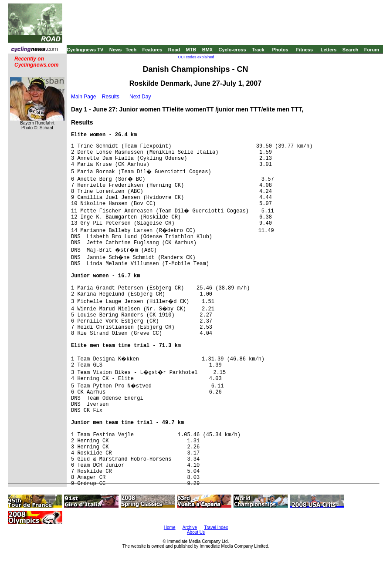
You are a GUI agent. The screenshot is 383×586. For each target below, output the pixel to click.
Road (174, 49)
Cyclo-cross (232, 49)
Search (350, 49)
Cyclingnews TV (85, 49)
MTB (191, 49)
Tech (130, 49)
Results (110, 97)
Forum (371, 49)
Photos (280, 49)
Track (258, 49)
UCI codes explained (196, 57)
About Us (196, 532)
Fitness (304, 49)
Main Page (83, 97)
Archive (190, 527)
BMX (207, 49)
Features (152, 49)
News (115, 49)
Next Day (140, 97)
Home (170, 527)
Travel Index (216, 527)
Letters (329, 49)
